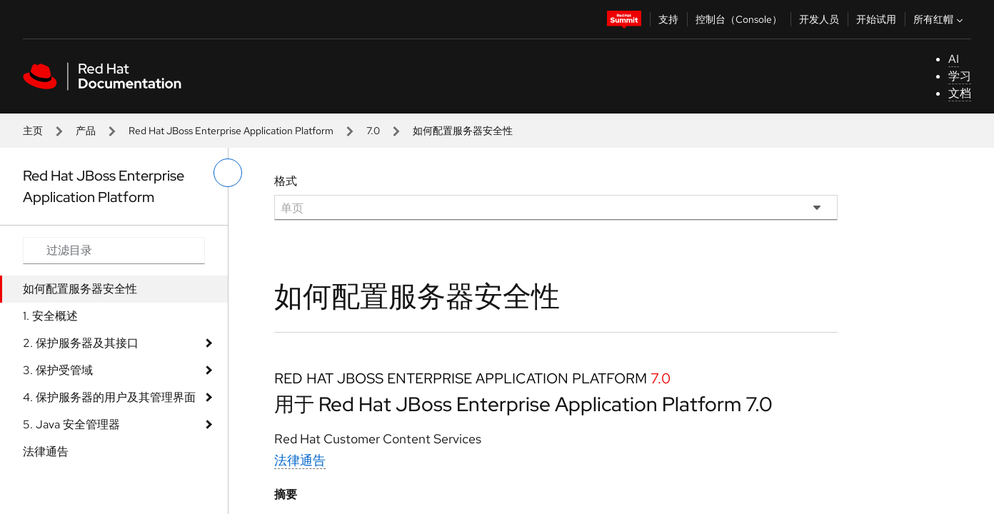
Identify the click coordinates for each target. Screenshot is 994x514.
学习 (959, 76)
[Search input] (114, 250)
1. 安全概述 (50, 315)
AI (953, 58)
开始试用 (876, 19)
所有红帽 (939, 19)
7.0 (373, 130)
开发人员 (819, 19)
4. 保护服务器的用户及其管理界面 (109, 397)
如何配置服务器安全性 (80, 288)
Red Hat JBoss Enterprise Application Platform (231, 130)
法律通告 (46, 451)
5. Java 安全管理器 (71, 424)
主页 (33, 130)
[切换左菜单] (228, 172)
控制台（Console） (739, 19)
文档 (959, 93)
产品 (86, 130)
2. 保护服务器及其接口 (81, 343)
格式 (285, 180)
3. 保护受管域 (58, 370)
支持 (668, 19)
